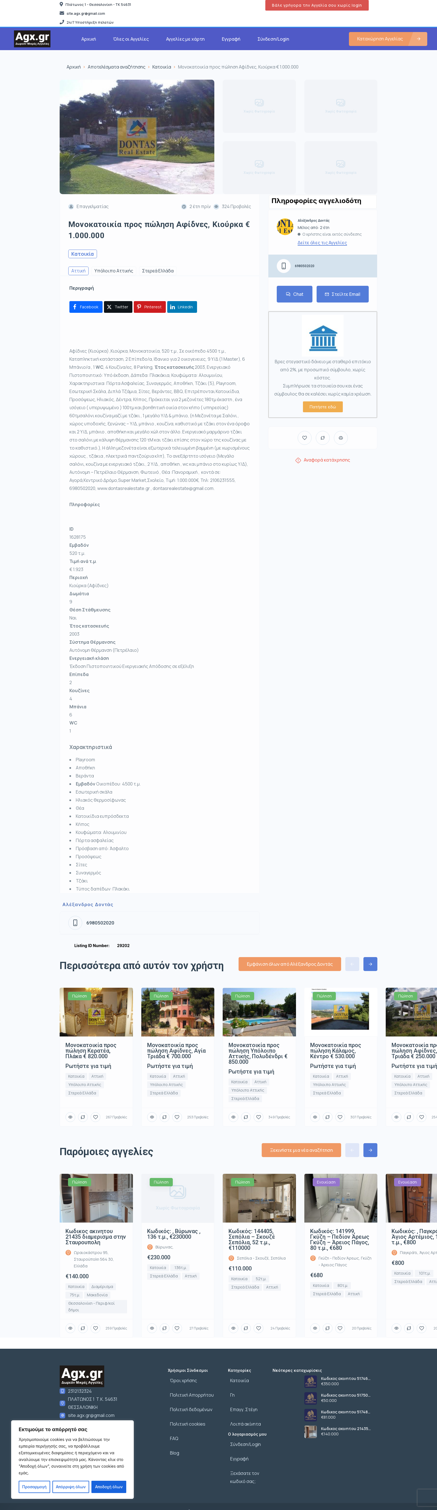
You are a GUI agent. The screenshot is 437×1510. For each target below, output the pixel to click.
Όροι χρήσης (181, 1379)
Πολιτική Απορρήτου (190, 1392)
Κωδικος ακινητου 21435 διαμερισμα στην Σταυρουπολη (344, 1429)
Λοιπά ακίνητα (243, 1416)
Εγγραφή (231, 39)
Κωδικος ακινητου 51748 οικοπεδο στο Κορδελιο (344, 1412)
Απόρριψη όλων (71, 1486)
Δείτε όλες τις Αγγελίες (322, 242)
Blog (172, 1441)
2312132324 (80, 1391)
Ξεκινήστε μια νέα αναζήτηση (301, 1150)
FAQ (172, 1428)
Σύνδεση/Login (273, 39)
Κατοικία (161, 67)
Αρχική (88, 39)
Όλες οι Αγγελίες (131, 39)
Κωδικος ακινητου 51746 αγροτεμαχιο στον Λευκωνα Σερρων (349, 1378)
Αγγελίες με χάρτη (185, 39)
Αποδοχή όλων (109, 1486)
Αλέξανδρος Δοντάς (87, 904)
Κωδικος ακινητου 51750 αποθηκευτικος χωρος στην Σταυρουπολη (348, 1395)
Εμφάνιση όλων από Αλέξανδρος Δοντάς (290, 964)
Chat (295, 294)
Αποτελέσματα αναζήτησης (116, 67)
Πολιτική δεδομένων (189, 1404)
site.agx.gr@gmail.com (91, 1415)
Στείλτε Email (342, 294)
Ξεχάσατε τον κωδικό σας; (242, 1463)
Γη (230, 1392)
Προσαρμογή (34, 1486)
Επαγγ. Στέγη (241, 1404)
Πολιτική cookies (185, 1416)
